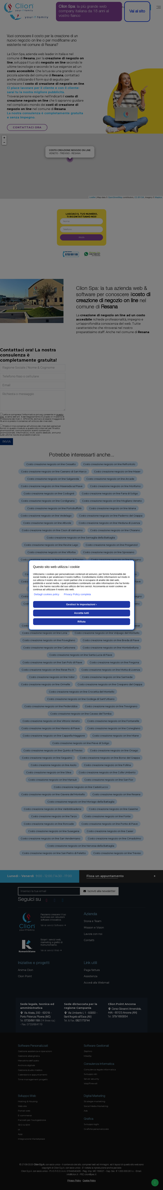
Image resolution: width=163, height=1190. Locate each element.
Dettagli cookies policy (46, 594)
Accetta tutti (81, 612)
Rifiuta (82, 621)
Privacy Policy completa (77, 594)
